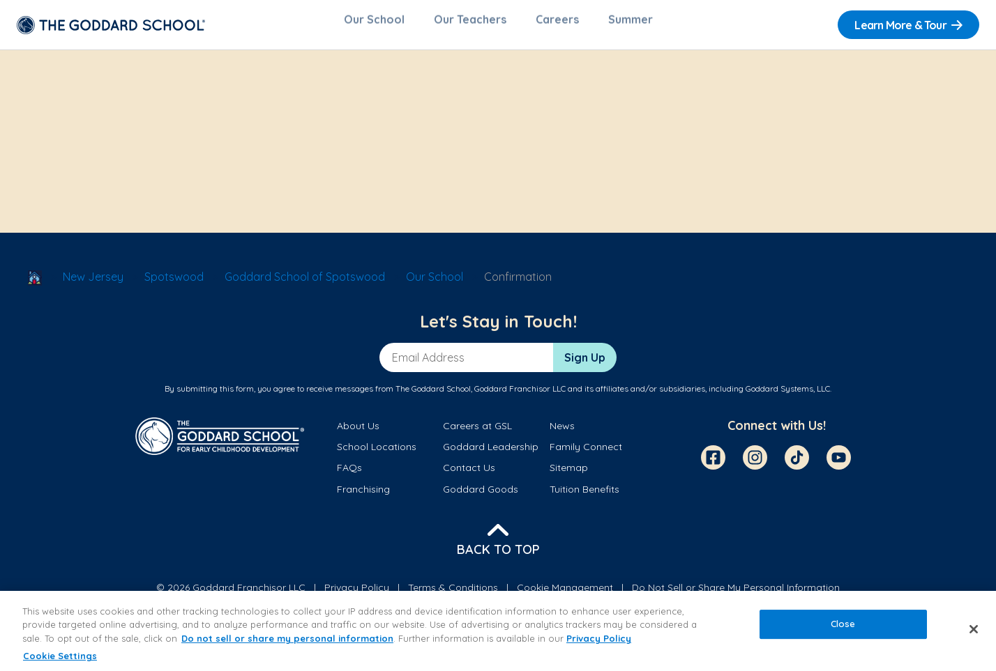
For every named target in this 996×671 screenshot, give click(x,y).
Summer (630, 25)
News (562, 432)
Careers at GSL (477, 432)
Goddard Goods (480, 496)
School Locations (376, 453)
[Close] (973, 629)
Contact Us (469, 474)
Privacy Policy (598, 638)
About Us (358, 432)
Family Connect (586, 453)
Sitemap (569, 474)
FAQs (349, 474)
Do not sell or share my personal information (287, 638)
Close (843, 623)
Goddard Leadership (490, 453)
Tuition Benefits (584, 496)
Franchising (363, 496)
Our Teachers (470, 25)
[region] (498, 631)
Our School (374, 25)
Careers (557, 25)
